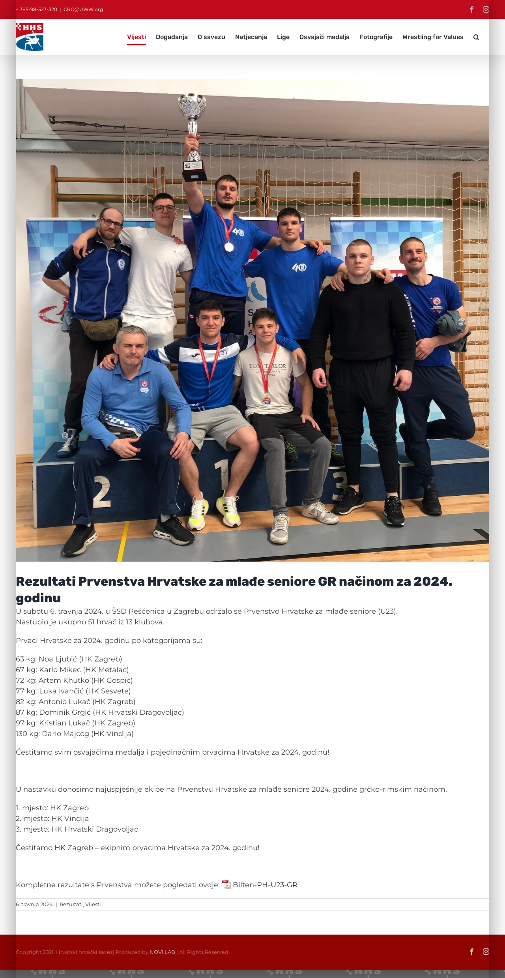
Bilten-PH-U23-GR (265, 885)
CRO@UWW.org (83, 9)
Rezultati (71, 904)
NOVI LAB (162, 952)
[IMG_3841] (252, 320)
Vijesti (93, 904)
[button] (476, 37)
